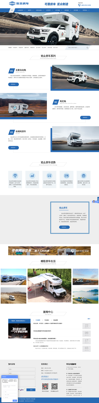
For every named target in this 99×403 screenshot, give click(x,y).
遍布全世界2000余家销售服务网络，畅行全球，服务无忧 (84, 183)
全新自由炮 (21, 70)
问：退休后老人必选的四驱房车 (73, 374)
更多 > (89, 318)
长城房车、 (15, 47)
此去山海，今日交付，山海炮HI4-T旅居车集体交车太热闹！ (48, 323)
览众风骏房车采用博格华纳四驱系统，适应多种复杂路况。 (67, 183)
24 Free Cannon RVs (20, 72)
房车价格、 (50, 47)
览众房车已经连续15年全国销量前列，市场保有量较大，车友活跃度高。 (32, 183)
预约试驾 (11, 364)
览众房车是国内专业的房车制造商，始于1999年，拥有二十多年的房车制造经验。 (15, 184)
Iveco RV (18, 133)
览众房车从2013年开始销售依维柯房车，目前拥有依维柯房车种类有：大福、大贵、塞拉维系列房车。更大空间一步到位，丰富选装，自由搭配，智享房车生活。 (27, 138)
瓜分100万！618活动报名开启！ (41, 346)
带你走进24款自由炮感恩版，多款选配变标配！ (45, 338)
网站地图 (33, 398)
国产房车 (55, 47)
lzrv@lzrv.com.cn (48, 370)
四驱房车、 (33, 47)
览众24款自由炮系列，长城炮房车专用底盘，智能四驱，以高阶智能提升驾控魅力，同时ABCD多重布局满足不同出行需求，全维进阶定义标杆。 (27, 76)
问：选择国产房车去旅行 (71, 390)
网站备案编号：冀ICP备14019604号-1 (26, 401)
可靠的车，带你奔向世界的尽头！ (18, 320)
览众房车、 (44, 47)
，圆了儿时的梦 (30, 251)
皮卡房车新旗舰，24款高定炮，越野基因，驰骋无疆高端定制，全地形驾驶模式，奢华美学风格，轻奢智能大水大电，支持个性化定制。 (71, 107)
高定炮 (63, 101)
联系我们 (44, 364)
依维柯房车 (21, 131)
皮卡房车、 (39, 47)
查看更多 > (13, 84)
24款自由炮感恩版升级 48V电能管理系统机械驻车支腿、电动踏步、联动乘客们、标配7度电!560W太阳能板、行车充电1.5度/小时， (56, 341)
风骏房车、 (21, 47)
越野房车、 (27, 47)
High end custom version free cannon (68, 103)
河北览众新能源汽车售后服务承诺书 (42, 331)
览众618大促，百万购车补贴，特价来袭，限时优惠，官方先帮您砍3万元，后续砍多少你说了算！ (56, 348)
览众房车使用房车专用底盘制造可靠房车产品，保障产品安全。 (49, 183)
